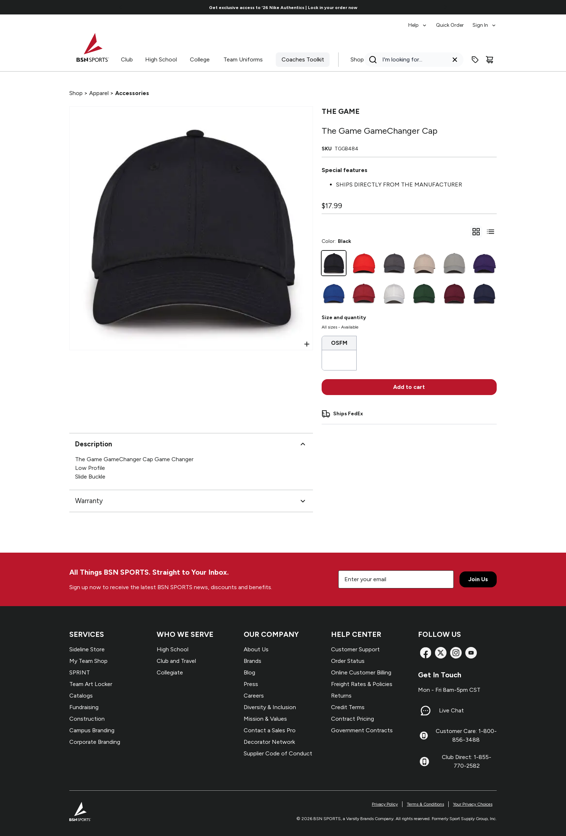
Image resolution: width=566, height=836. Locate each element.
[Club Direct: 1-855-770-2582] (424, 761)
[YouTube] (471, 652)
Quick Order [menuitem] (450, 25)
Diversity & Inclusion (270, 707)
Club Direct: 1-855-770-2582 (466, 761)
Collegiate (170, 672)
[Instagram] (455, 652)
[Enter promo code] (475, 59)
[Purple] (484, 263)
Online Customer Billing (361, 672)
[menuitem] (417, 21)
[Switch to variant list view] (490, 232)
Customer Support (355, 649)
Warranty (191, 501)
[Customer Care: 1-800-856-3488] (424, 735)
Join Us (478, 579)
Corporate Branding (94, 741)
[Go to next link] (445, 7)
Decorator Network (269, 741)
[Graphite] (394, 263)
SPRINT (79, 672)
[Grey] (454, 263)
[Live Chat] (425, 710)
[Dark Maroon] (454, 293)
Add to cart (409, 386)
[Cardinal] (364, 293)
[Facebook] (425, 652)
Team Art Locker (90, 684)
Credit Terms (348, 707)
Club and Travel (176, 660)
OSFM (339, 342)
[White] (394, 293)
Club (127, 59)
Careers (254, 695)
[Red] (364, 263)
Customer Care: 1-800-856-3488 (466, 735)
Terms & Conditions (425, 804)
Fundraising (84, 707)
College (200, 59)
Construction (87, 718)
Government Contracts (362, 730)
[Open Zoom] (306, 344)
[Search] (411, 59)
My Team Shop (88, 660)
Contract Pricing (352, 718)
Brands (252, 660)
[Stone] (424, 263)
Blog (249, 672)
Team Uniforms (243, 59)
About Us (256, 649)
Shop (357, 59)
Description (191, 444)
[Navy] (484, 293)
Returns (341, 695)
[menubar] (452, 21)
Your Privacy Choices (472, 804)
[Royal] (334, 293)
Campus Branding (91, 730)
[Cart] (489, 59)
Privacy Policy (385, 804)
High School (161, 59)
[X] (440, 652)
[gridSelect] (476, 232)
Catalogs (81, 695)
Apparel (99, 93)
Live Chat (451, 710)
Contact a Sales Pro (270, 730)
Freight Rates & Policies (361, 684)
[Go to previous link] (121, 7)
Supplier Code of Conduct (278, 753)
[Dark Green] (424, 293)
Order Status (348, 660)
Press (251, 684)
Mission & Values (265, 718)
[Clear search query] (454, 59)
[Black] (334, 263)
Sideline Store (87, 649)
